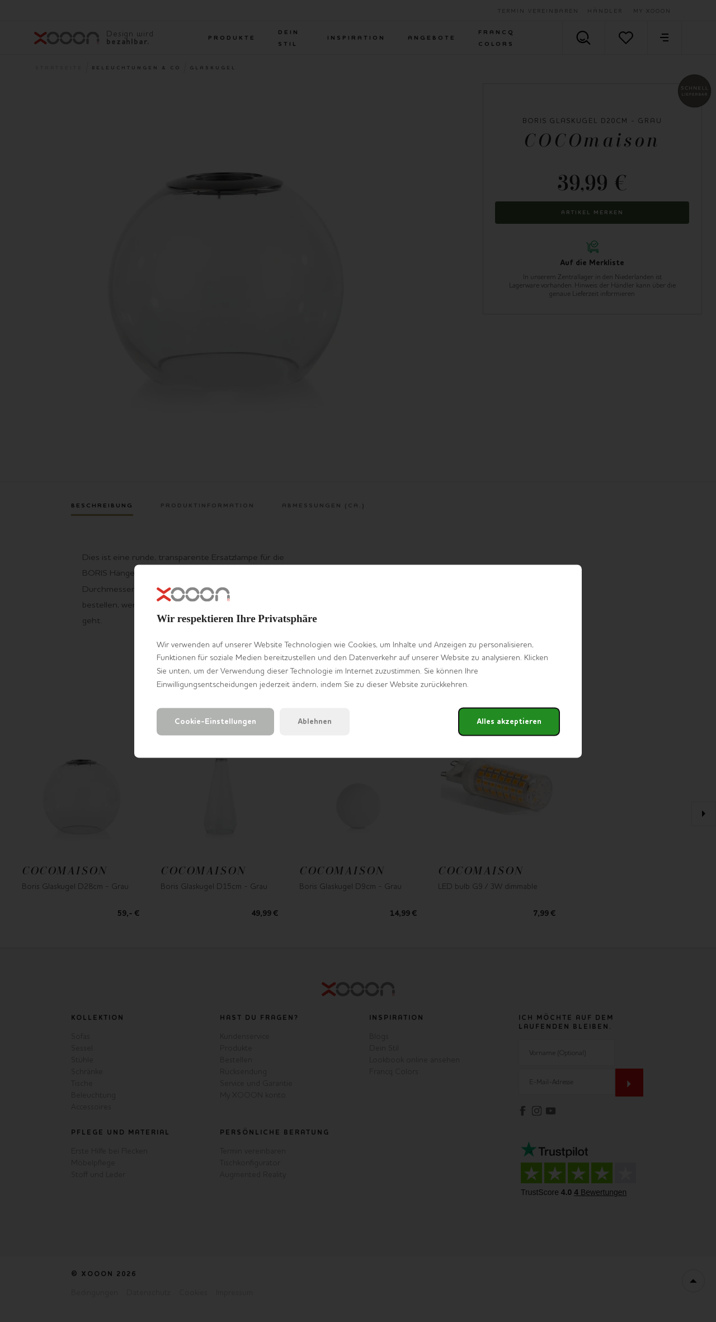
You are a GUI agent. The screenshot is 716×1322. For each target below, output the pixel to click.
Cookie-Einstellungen (215, 721)
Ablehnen (315, 721)
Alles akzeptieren (509, 721)
